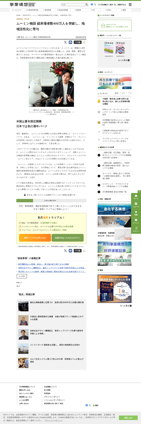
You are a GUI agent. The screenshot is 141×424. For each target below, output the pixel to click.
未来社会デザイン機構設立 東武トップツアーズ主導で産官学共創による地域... (52, 268)
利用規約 (47, 393)
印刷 (77, 42)
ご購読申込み (120, 4)
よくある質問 (24, 400)
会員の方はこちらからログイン (67, 238)
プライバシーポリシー (52, 397)
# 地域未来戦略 (62, 10)
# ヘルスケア (17, 10)
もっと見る (22, 276)
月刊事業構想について (27, 387)
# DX (93, 10)
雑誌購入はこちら (25, 397)
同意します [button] (128, 418)
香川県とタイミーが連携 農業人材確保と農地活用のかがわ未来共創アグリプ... (52, 272)
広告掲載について (50, 387)
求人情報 (47, 390)
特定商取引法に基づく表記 (53, 403)
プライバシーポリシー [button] (53, 420)
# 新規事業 (47, 10)
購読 (95, 405)
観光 (18, 286)
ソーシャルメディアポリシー (54, 400)
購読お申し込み (24, 390)
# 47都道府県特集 (32, 10)
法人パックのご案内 (26, 393)
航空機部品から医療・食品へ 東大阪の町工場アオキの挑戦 (43, 264)
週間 (123, 153)
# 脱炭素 (78, 10)
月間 (129, 153)
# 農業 (123, 10)
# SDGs (108, 10)
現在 (116, 153)
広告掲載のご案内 (105, 4)
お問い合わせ (24, 403)
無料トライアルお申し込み (35, 238)
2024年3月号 (81, 37)
